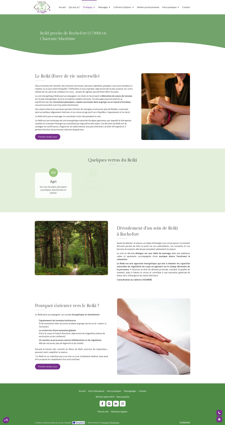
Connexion (185, 422)
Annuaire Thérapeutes (110, 422)
